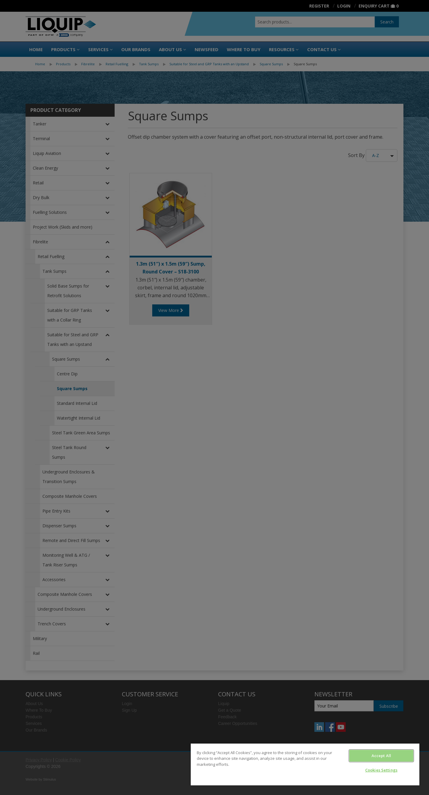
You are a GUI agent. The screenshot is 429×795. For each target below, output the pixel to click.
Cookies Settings (381, 770)
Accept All (381, 755)
